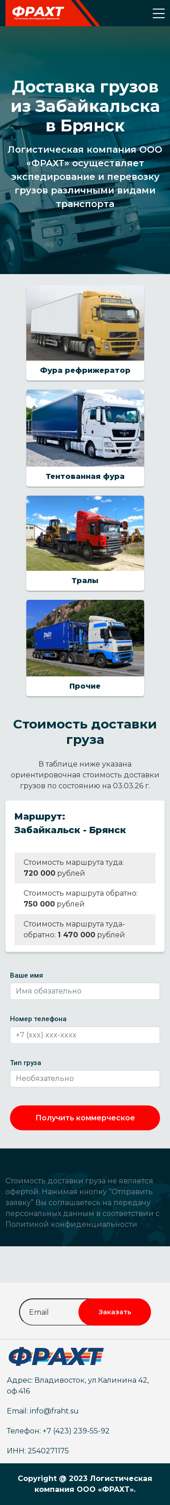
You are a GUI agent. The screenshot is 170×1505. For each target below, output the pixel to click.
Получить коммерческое (85, 1118)
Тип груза (25, 1063)
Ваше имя (26, 975)
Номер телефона (38, 1019)
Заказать (114, 1311)
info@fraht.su (54, 1411)
